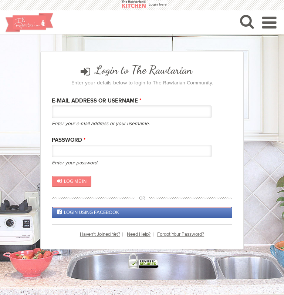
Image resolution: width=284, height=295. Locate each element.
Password (68, 140)
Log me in (72, 181)
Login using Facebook (88, 212)
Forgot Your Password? (180, 234)
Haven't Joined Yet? (100, 234)
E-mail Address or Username (96, 100)
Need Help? (139, 234)
